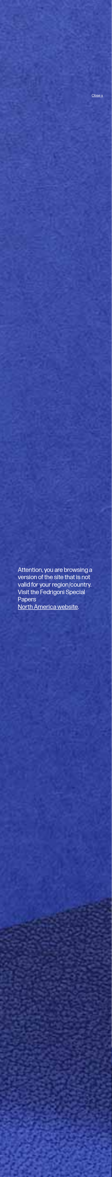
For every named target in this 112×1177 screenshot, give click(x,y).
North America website (48, 607)
